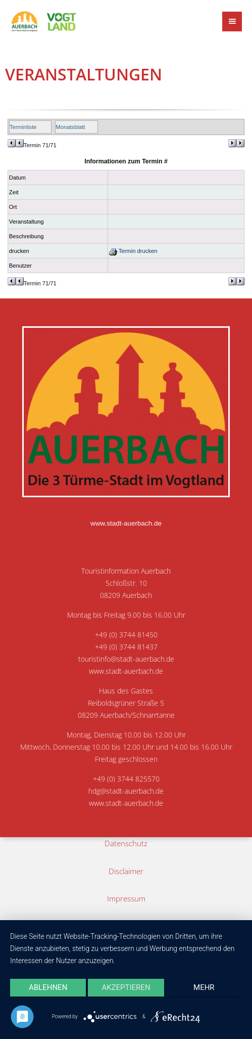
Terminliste (23, 127)
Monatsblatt (70, 127)
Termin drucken (133, 251)
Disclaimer (126, 871)
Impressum (126, 898)
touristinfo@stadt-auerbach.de (126, 659)
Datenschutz (126, 843)
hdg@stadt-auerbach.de (126, 791)
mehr (204, 987)
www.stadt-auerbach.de (126, 523)
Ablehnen (48, 987)
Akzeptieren (126, 987)
